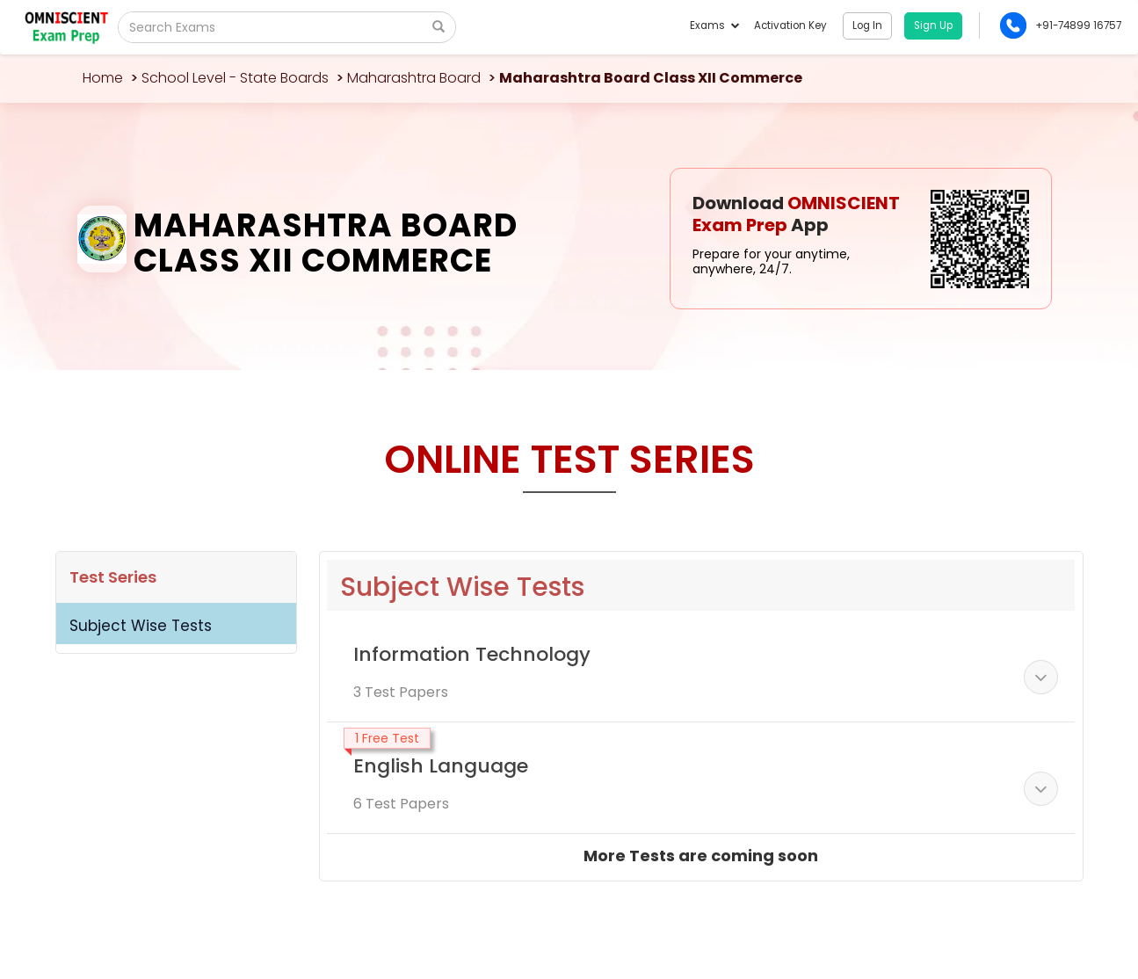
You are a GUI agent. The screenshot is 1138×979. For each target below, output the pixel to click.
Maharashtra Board (414, 78)
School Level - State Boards (235, 78)
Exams (714, 25)
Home (103, 78)
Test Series (112, 577)
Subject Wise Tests (140, 625)
